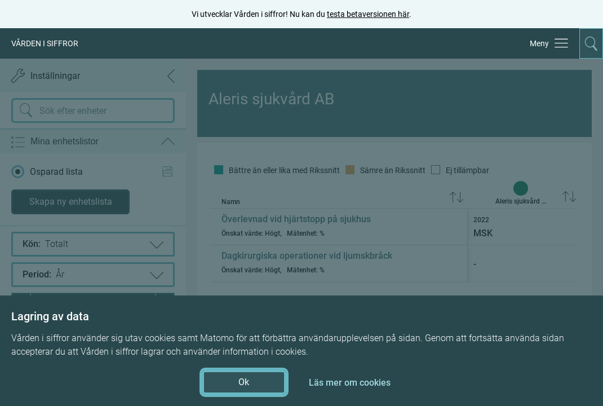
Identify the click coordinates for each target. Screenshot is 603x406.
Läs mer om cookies (350, 382)
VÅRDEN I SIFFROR (44, 43)
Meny (539, 43)
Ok (243, 382)
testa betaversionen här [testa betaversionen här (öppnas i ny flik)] (368, 14)
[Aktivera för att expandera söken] (591, 43)
